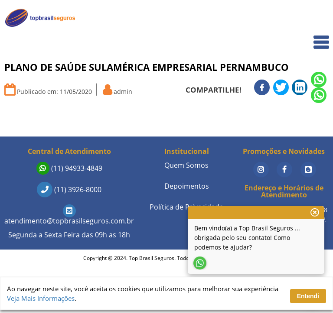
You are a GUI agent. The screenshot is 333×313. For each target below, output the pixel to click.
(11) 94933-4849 (69, 168)
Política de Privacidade (186, 206)
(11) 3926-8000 (69, 189)
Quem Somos (303, 37)
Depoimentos (186, 186)
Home (314, 18)
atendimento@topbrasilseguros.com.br (69, 216)
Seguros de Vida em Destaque (279, 126)
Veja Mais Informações (41, 298)
